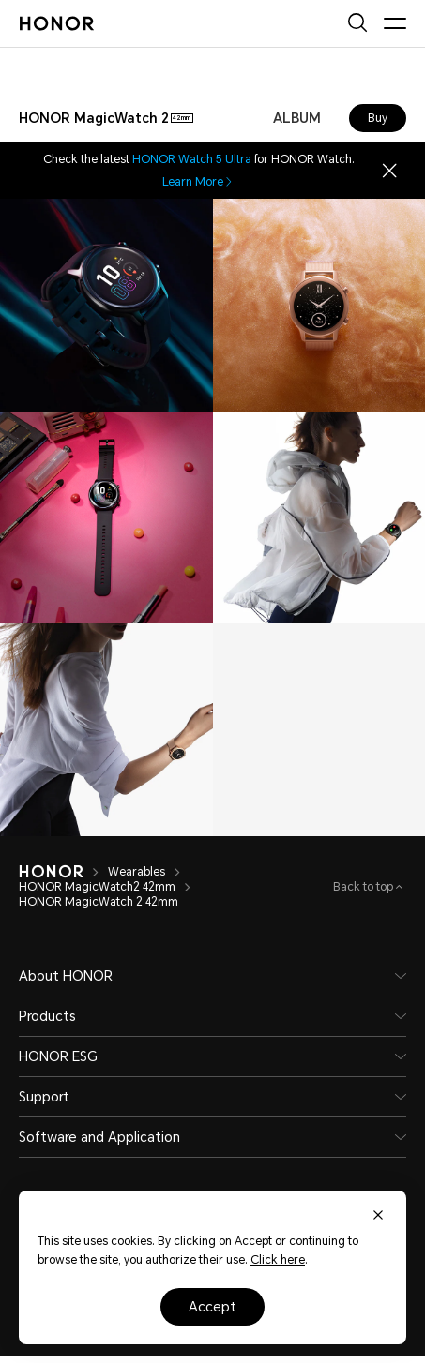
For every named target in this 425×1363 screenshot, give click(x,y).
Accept (212, 1306)
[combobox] (106, 118)
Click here (277, 1259)
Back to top (364, 886)
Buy (377, 118)
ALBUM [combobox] (297, 118)
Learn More (198, 181)
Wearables (136, 871)
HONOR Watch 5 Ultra (191, 159)
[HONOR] (51, 871)
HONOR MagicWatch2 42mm (97, 886)
